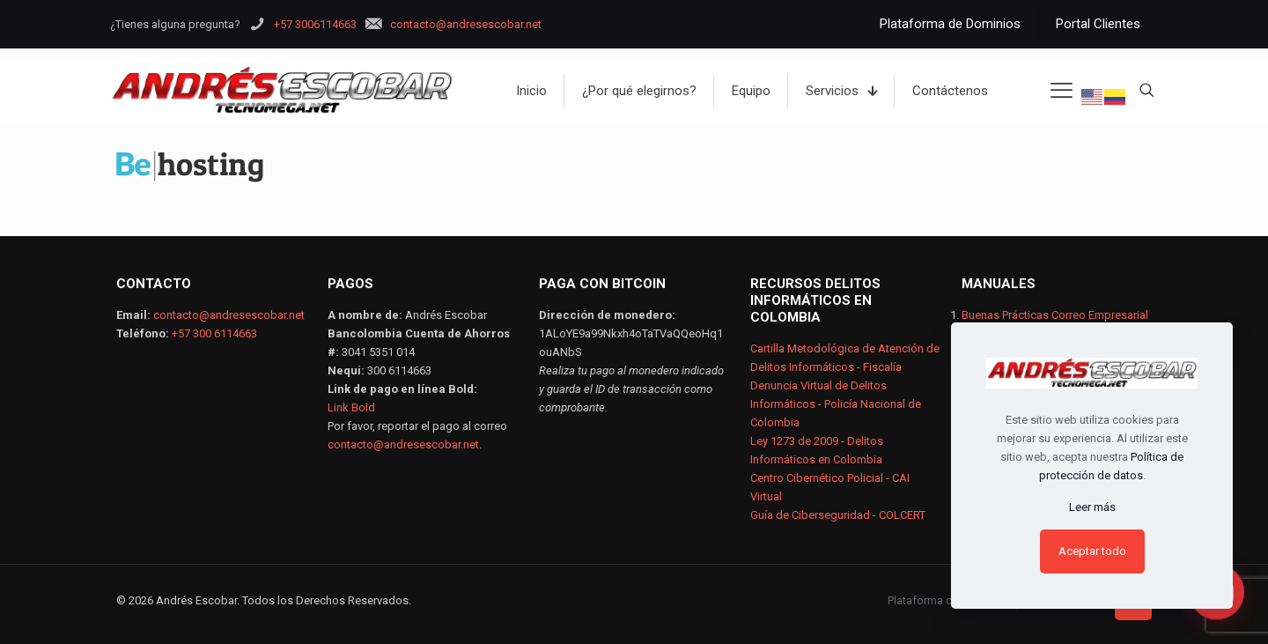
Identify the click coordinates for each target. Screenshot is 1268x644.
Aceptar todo (1092, 551)
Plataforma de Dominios (949, 600)
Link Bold (351, 407)
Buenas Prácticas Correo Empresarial (1055, 315)
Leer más (1092, 507)
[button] (1224, 612)
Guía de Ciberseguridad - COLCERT (837, 515)
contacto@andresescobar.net (229, 315)
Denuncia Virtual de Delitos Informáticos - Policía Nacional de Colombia (835, 404)
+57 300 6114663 (214, 333)
